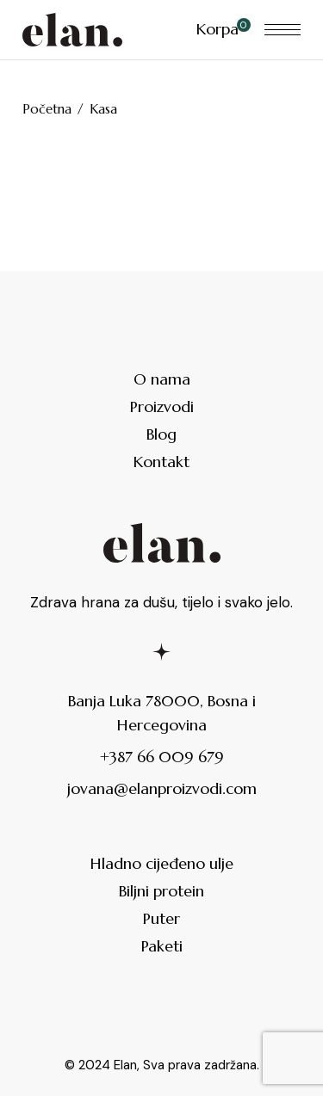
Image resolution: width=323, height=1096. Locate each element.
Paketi (162, 946)
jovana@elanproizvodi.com (162, 788)
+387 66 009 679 (162, 757)
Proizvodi (162, 406)
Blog (161, 434)
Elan (125, 1065)
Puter (161, 918)
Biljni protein (161, 891)
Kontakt (161, 461)
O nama (162, 379)
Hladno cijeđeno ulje (161, 863)
